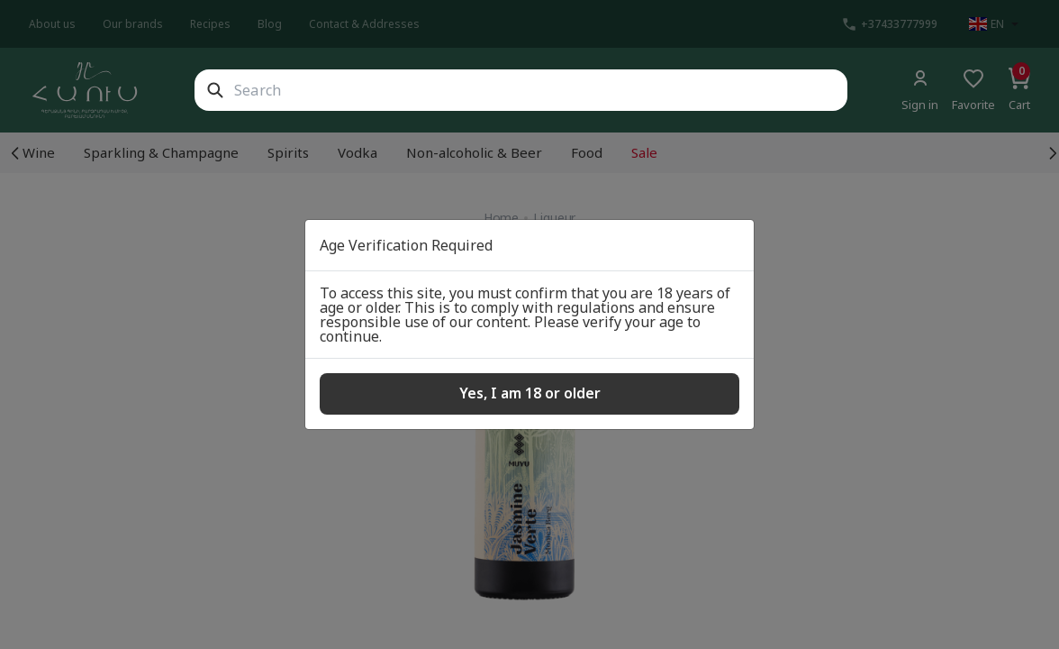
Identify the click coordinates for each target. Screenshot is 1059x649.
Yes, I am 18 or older (530, 393)
